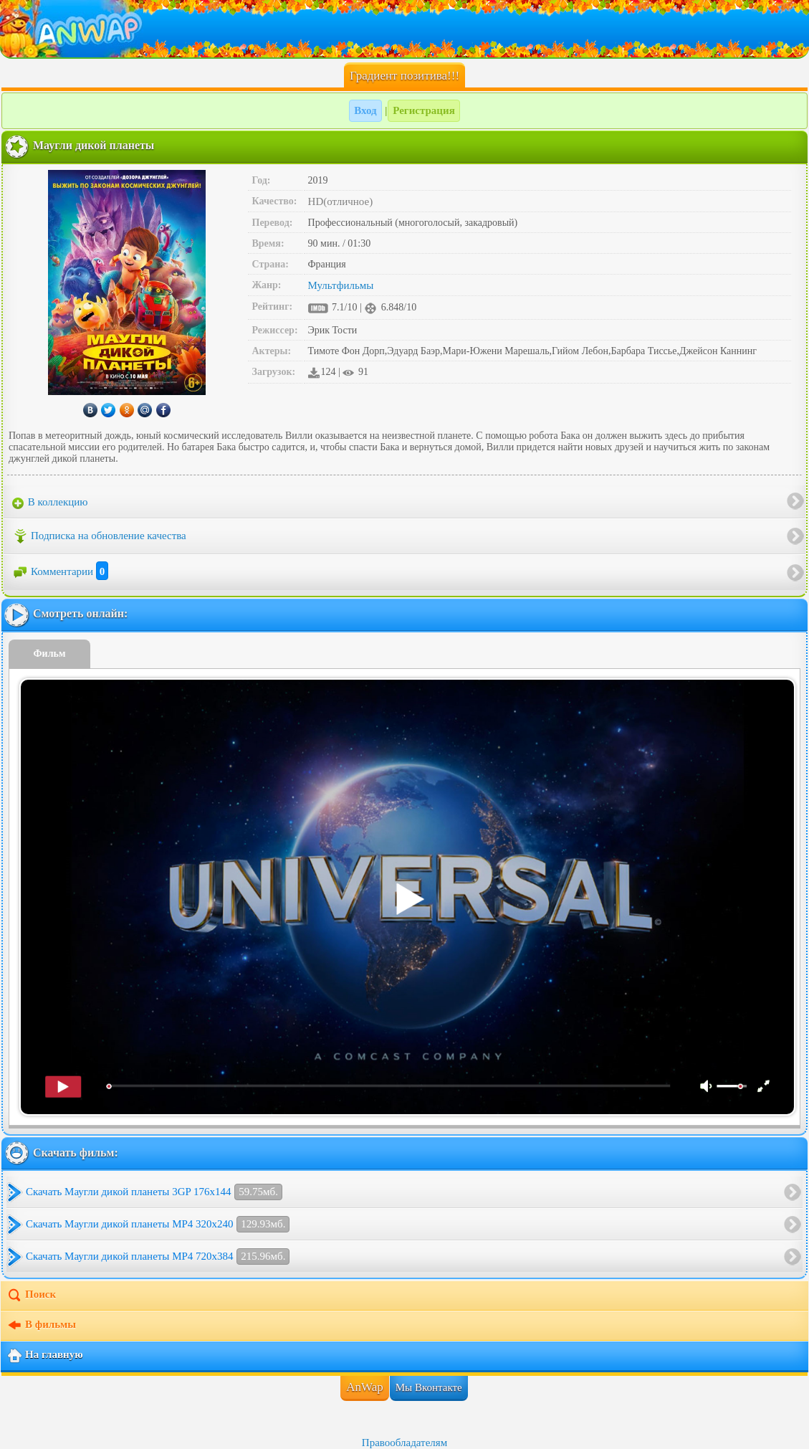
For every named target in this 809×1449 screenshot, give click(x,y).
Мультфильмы (341, 285)
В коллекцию (50, 502)
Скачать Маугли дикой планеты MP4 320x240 (157, 1224)
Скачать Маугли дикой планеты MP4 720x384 (157, 1256)
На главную (44, 1355)
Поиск (31, 1295)
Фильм (50, 653)
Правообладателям (404, 1442)
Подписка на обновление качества (99, 536)
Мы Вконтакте (429, 1387)
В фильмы (41, 1325)
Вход (365, 110)
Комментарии (60, 571)
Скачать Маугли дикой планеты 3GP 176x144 (154, 1192)
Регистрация (424, 110)
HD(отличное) (340, 201)
